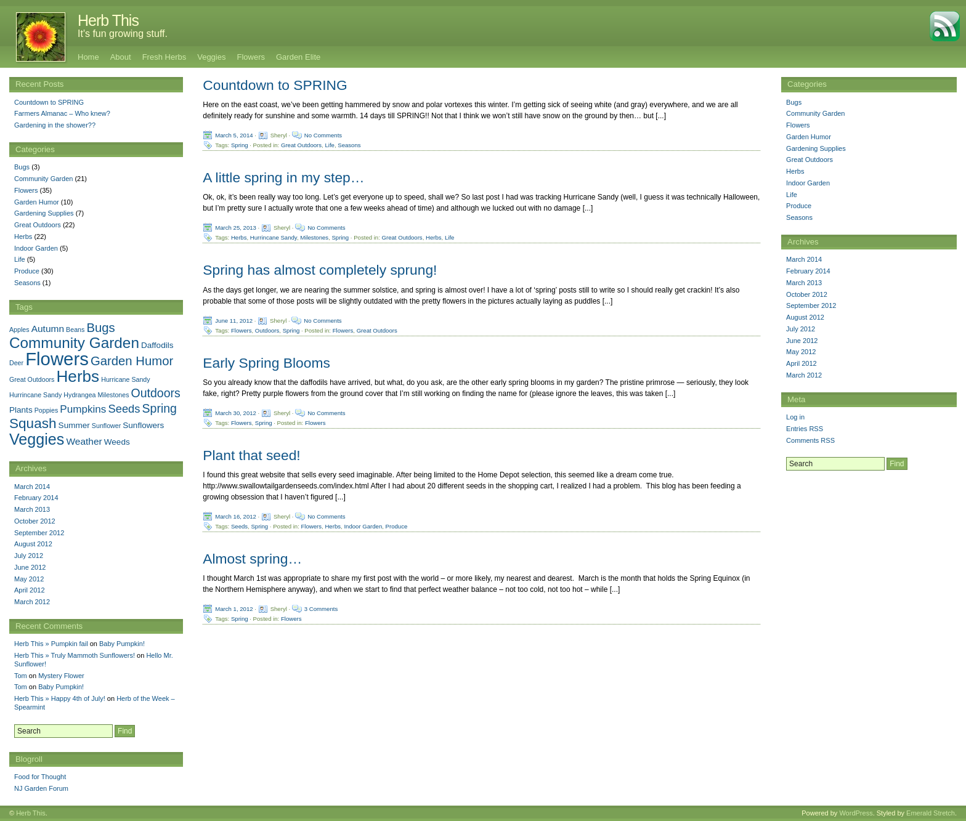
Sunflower (106, 425)
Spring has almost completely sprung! (320, 270)
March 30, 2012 (235, 412)
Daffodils (157, 345)
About (120, 57)
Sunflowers (143, 425)
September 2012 (811, 305)
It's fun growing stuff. (123, 33)
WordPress (855, 813)
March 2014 (804, 259)
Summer (74, 425)
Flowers (251, 57)
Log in (795, 417)
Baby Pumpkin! (122, 643)
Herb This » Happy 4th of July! (59, 698)
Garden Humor (808, 136)
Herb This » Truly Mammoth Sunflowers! (74, 655)
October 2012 (806, 294)
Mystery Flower (61, 675)
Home (88, 57)
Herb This (108, 20)
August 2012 (805, 317)
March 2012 (804, 375)
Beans (75, 329)
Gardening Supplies (816, 148)
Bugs (794, 102)
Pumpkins (83, 409)
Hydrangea (79, 394)
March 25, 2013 (235, 227)
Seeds (239, 526)
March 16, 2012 (235, 516)
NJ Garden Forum (41, 788)
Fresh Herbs (164, 57)
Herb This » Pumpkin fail (51, 643)
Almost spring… (252, 559)
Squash (33, 423)
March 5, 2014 (234, 135)
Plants (21, 410)
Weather (84, 441)
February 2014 (808, 271)
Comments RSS (810, 440)
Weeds (117, 442)
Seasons (349, 145)
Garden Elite (298, 57)
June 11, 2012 (234, 320)
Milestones (314, 237)
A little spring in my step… (283, 177)
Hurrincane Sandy (273, 237)
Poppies (46, 410)
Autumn (47, 328)
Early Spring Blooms (266, 363)
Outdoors (267, 329)
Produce (397, 526)
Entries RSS (804, 428)
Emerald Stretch (930, 813)
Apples (19, 329)
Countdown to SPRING (275, 85)
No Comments (323, 135)
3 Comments (321, 608)
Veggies (211, 57)
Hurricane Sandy (125, 379)
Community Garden (815, 113)
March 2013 (804, 282)
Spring (239, 145)
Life (329, 145)
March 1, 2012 (234, 608)
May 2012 (801, 351)
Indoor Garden (363, 526)
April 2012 (801, 363)
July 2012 (800, 329)
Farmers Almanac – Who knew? (62, 113)
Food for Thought (40, 776)
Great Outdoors (301, 145)
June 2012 (802, 340)
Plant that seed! (251, 455)
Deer (16, 362)
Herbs (239, 237)
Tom (20, 675)
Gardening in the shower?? (54, 125)
